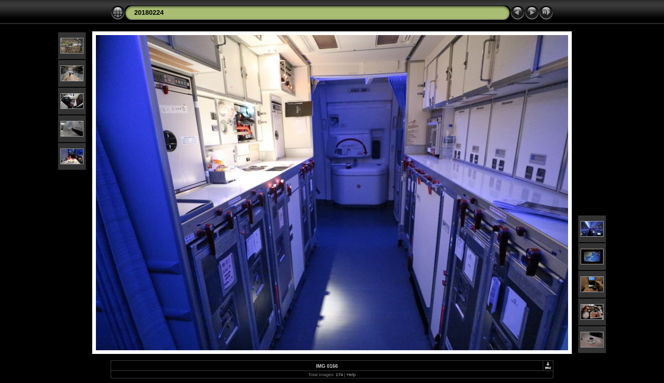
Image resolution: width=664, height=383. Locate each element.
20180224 (149, 12)
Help (351, 374)
